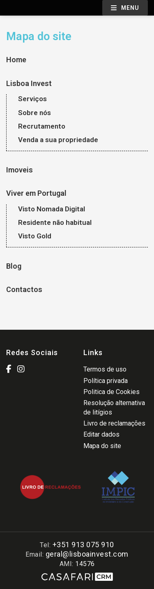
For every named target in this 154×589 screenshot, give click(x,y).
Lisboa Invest (29, 83)
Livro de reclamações (114, 423)
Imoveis (19, 169)
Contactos (24, 289)
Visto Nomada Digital (51, 209)
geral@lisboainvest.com (87, 554)
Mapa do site (102, 446)
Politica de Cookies (111, 392)
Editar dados (101, 434)
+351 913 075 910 (83, 544)
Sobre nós (34, 113)
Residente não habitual (55, 222)
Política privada (105, 381)
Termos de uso (104, 369)
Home (16, 59)
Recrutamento (41, 126)
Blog (13, 266)
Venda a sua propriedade (58, 140)
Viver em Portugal (36, 193)
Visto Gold (34, 236)
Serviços (32, 99)
